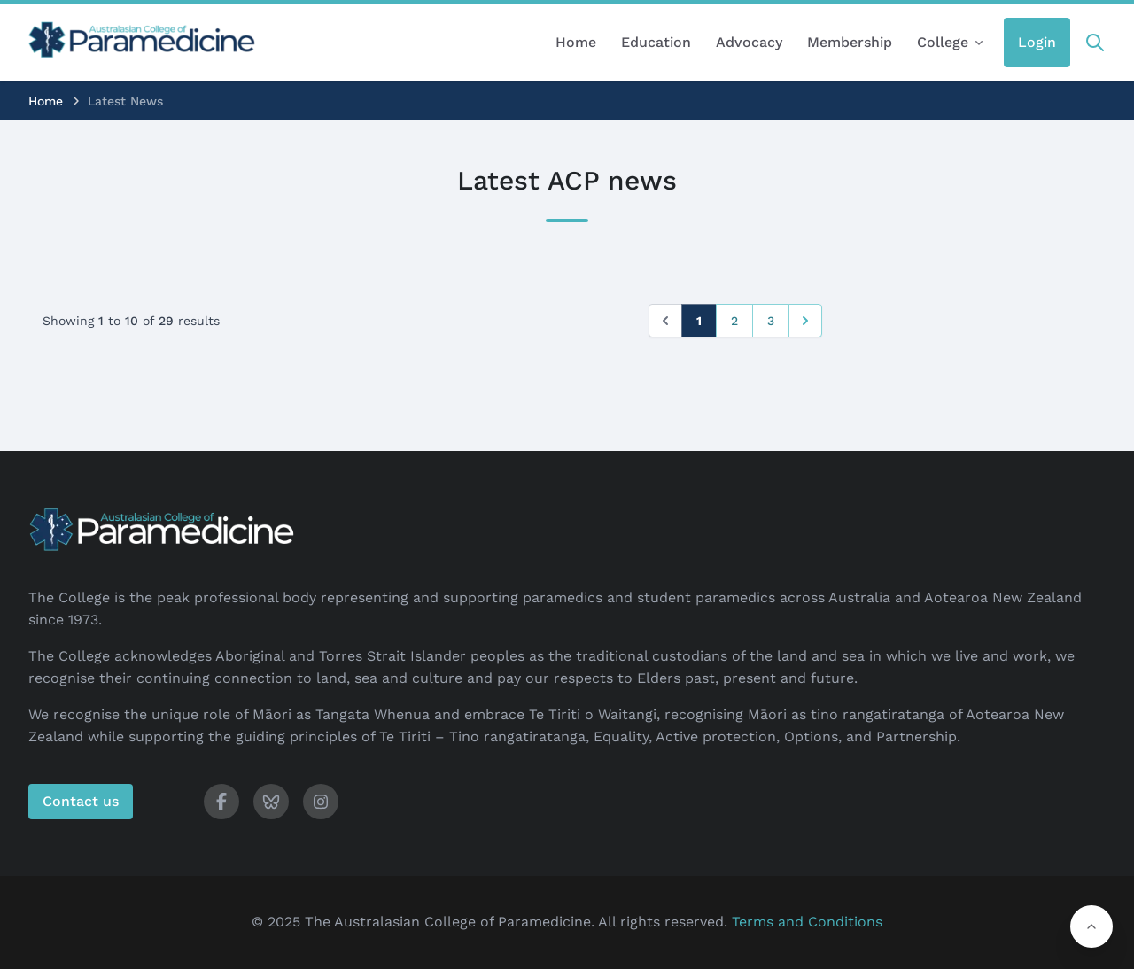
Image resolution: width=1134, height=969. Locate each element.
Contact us (81, 801)
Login (1037, 42)
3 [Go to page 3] (770, 321)
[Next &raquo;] (805, 320)
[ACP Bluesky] (271, 801)
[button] (1091, 926)
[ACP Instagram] (320, 801)
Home (45, 101)
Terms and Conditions (807, 921)
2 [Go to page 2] (734, 321)
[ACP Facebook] (221, 801)
